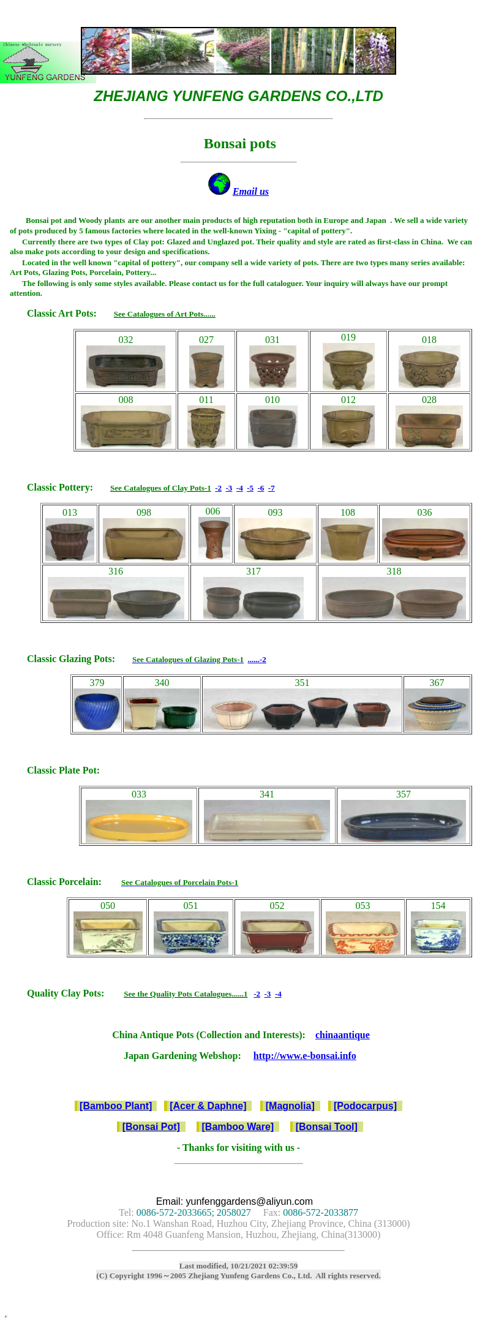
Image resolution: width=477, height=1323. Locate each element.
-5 (250, 487)
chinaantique (342, 1035)
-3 (228, 487)
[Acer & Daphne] (208, 1106)
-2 (218, 487)
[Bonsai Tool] (327, 1126)
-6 (261, 487)
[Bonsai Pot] (151, 1126)
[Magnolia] (290, 1106)
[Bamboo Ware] (238, 1126)
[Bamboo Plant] (116, 1106)
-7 (271, 487)
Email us (251, 191)
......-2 (256, 659)
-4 (239, 487)
